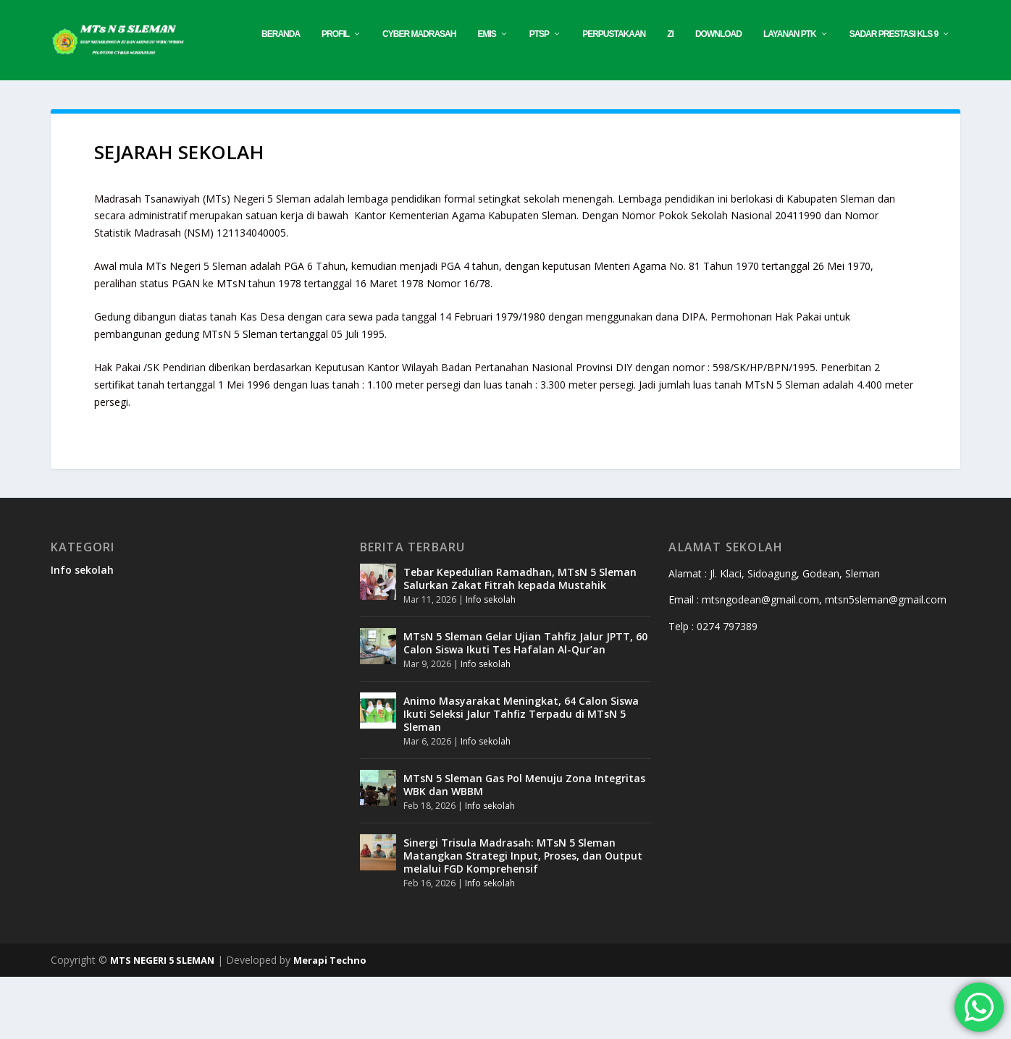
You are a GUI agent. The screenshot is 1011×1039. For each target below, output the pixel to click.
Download (518, 95)
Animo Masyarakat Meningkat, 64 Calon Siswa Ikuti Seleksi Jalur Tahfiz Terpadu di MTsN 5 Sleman (521, 775)
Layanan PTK (589, 95)
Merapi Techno (329, 1022)
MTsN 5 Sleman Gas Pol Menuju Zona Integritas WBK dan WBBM (524, 846)
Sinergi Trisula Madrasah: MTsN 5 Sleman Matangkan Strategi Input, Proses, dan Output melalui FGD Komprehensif (522, 917)
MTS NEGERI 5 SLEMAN (162, 1022)
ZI (470, 95)
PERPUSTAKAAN (413, 95)
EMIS (286, 95)
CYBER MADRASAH (219, 95)
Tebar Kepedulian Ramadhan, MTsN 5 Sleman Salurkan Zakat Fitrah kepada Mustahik (520, 640)
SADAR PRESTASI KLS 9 (693, 95)
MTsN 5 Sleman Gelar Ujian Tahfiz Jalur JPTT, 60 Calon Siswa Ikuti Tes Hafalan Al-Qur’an (525, 704)
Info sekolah (82, 631)
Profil (135, 95)
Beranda (81, 95)
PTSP (338, 95)
